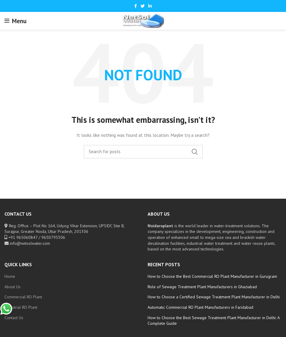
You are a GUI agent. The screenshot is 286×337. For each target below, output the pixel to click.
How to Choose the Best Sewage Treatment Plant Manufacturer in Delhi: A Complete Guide (213, 320)
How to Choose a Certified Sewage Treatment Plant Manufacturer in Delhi (214, 297)
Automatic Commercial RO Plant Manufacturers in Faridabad (200, 307)
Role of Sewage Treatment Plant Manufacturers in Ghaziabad (202, 286)
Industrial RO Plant (20, 307)
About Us (12, 286)
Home (9, 276)
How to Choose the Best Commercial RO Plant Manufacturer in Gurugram (212, 276)
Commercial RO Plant (23, 297)
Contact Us (13, 317)
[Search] (143, 152)
